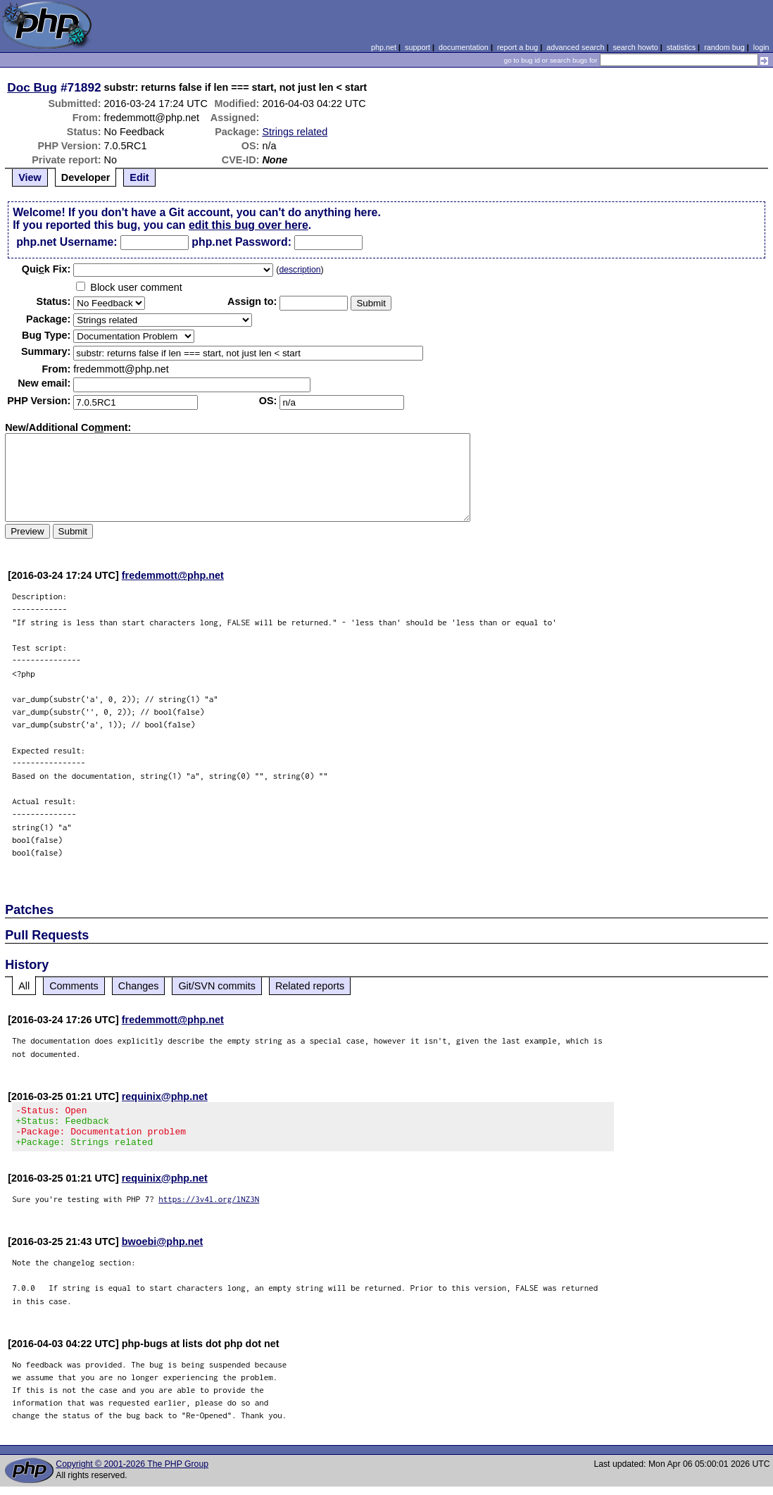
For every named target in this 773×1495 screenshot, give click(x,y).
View (30, 177)
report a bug (517, 47)
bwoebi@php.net (162, 1250)
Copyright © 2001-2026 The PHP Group (132, 1472)
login (761, 47)
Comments (74, 986)
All (24, 986)
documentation (464, 47)
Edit (139, 177)
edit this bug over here (248, 225)
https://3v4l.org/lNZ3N (208, 1207)
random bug (724, 47)
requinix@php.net (165, 1096)
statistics (681, 47)
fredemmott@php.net (173, 575)
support (417, 47)
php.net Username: (66, 242)
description (299, 270)
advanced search (575, 47)
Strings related (294, 131)
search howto (635, 47)
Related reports (309, 986)
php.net (383, 47)
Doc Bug (32, 87)
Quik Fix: (46, 269)
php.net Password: (241, 242)
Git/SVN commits (217, 986)
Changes (138, 986)
